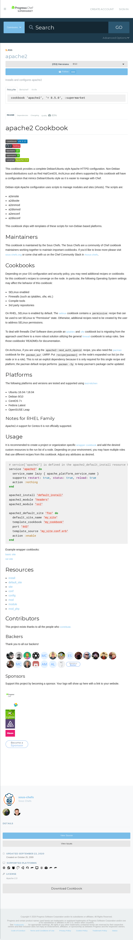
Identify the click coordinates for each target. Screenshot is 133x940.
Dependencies (22, 115)
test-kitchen (91, 383)
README (10, 115)
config (12, 596)
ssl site (9, 560)
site (11, 588)
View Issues (66, 845)
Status (114, 932)
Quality (49, 115)
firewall (86, 336)
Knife (34, 89)
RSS (9, 50)
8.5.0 (64, 64)
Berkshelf (23, 89)
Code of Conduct (18, 932)
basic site (10, 555)
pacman (117, 350)
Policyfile (11, 89)
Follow (67, 71)
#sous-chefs (91, 254)
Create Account (102, 9)
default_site (15, 583)
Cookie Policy (82, 932)
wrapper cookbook (86, 445)
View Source (66, 836)
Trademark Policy (99, 932)
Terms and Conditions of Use (42, 932)
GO (119, 27)
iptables (70, 331)
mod (11, 601)
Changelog (35, 115)
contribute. (65, 628)
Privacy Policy (65, 932)
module (13, 605)
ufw (82, 331)
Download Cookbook (66, 889)
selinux (62, 313)
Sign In (123, 9)
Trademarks (19, 926)
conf (11, 592)
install (12, 579)
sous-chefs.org (13, 254)
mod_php (14, 610)
